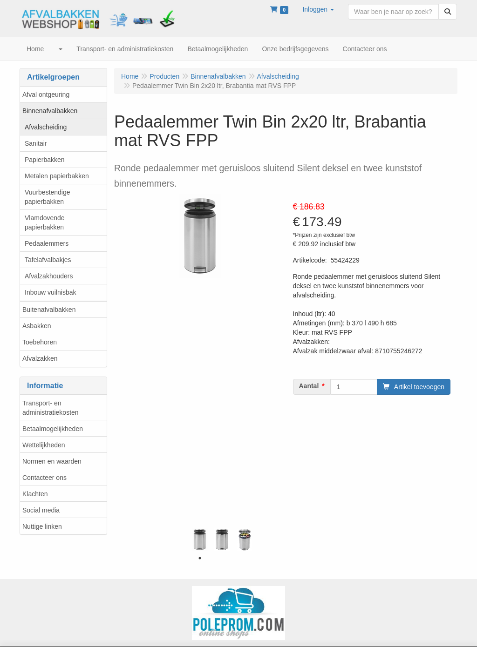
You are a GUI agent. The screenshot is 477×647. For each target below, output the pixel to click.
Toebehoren (39, 342)
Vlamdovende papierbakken (45, 222)
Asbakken (36, 326)
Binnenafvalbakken (49, 111)
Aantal (309, 386)
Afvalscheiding (46, 127)
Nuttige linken (42, 526)
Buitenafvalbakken (48, 309)
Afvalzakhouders (49, 276)
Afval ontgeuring (45, 94)
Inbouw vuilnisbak (50, 292)
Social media (41, 510)
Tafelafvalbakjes (48, 259)
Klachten (35, 494)
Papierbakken (45, 159)
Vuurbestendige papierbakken (47, 197)
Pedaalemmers (46, 243)
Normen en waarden (52, 461)
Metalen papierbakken (57, 176)
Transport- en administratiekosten (50, 407)
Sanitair (36, 143)
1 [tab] (199, 558)
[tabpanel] (200, 539)
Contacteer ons (44, 477)
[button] (318, 9)
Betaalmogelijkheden (52, 428)
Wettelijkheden (43, 445)
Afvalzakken (39, 358)
